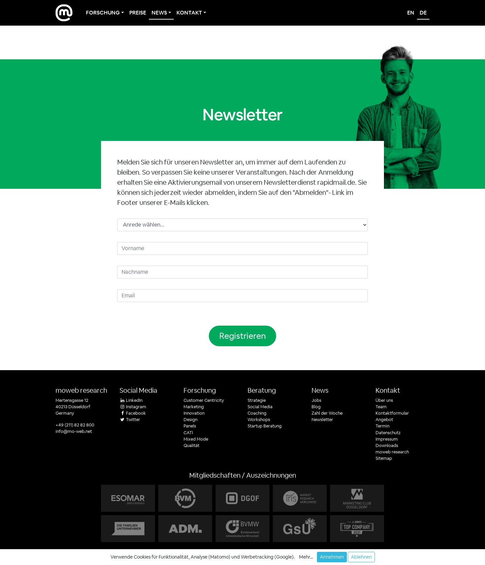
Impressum (387, 439)
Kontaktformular (392, 413)
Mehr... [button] (306, 557)
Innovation (194, 413)
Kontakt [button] (189, 12)
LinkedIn (131, 400)
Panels (190, 426)
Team (381, 407)
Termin (382, 426)
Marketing (194, 407)
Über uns (384, 400)
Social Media (260, 407)
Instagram (133, 407)
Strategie (257, 400)
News (320, 390)
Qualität (191, 445)
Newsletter (322, 419)
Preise (137, 12)
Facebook (133, 413)
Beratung (262, 390)
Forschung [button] (103, 12)
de (423, 12)
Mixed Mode (196, 439)
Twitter (130, 419)
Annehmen (332, 557)
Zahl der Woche (327, 413)
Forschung (200, 390)
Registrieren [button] (242, 335)
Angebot (384, 419)
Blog (316, 407)
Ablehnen (361, 557)
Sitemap (384, 458)
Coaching (257, 413)
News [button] (159, 12)
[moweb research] (64, 13)
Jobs (316, 400)
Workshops (259, 419)
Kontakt (388, 390)
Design (190, 419)
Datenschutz (388, 433)
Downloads (387, 445)
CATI (188, 433)
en (410, 12)
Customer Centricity (204, 400)
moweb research (81, 390)
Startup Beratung (265, 426)
